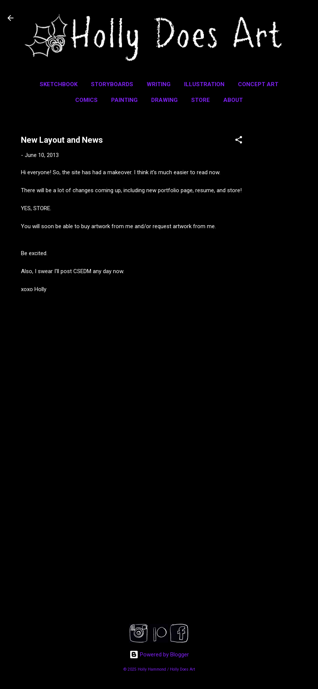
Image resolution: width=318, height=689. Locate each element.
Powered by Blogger (159, 654)
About (233, 100)
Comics (86, 100)
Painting (124, 100)
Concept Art (258, 84)
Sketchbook (58, 84)
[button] (238, 141)
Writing (159, 84)
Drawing (164, 100)
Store (200, 100)
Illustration (204, 84)
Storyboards (112, 84)
